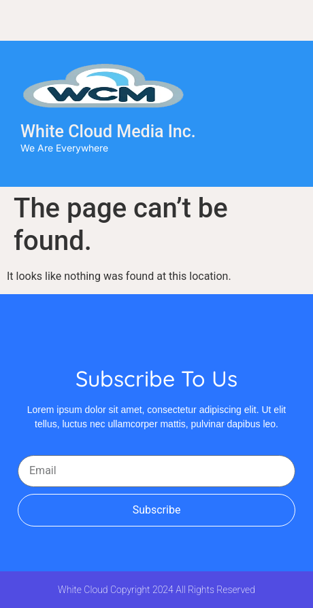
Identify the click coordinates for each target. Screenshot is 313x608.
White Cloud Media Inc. (108, 131)
